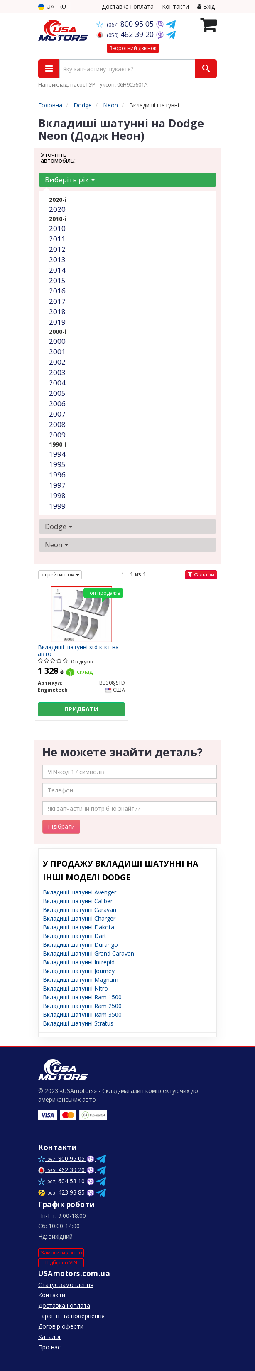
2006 (57, 403)
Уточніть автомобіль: (58, 157)
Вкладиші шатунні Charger (79, 918)
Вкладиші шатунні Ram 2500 (82, 1006)
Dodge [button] (58, 526)
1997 (57, 485)
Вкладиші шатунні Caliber (78, 901)
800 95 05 (126, 24)
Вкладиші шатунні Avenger (79, 892)
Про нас (49, 1347)
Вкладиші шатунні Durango (80, 945)
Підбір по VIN (61, 1262)
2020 (57, 209)
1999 (57, 506)
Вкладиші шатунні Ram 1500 (82, 997)
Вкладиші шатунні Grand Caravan (88, 953)
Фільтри (201, 574)
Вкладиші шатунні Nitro (75, 988)
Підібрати (61, 826)
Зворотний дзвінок (133, 48)
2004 (57, 382)
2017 (57, 301)
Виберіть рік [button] (70, 179)
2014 (57, 270)
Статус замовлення (65, 1285)
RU (62, 6)
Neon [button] (56, 544)
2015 (57, 280)
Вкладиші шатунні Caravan (79, 910)
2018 (57, 311)
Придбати (81, 709)
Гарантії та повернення (71, 1316)
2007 (57, 414)
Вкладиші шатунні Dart (74, 936)
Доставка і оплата (128, 6)
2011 (57, 238)
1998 (57, 495)
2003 (57, 372)
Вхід (206, 6)
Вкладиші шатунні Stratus (78, 1023)
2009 (57, 435)
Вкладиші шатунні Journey (79, 971)
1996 (57, 474)
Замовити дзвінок (62, 1252)
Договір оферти (60, 1326)
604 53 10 (62, 1181)
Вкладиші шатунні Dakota (78, 927)
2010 (57, 228)
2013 (57, 259)
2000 (57, 341)
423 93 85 (61, 1192)
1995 (57, 464)
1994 (57, 454)
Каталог (49, 1337)
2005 (57, 393)
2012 (57, 249)
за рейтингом (60, 574)
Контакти (175, 6)
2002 (57, 362)
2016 (57, 291)
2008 (57, 424)
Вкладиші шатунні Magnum (80, 980)
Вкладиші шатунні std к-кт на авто (78, 650)
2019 (57, 322)
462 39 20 (126, 34)
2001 (57, 351)
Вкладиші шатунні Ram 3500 (82, 1014)
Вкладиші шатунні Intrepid (79, 962)
